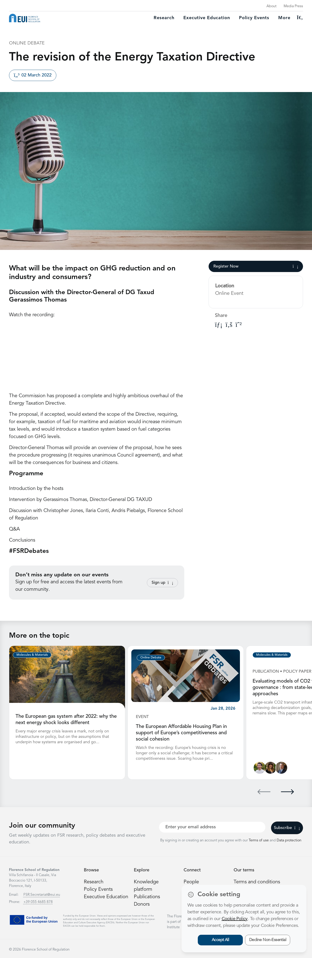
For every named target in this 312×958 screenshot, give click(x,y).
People (191, 882)
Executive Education (106, 896)
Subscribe (287, 828)
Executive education (206, 18)
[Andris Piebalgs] (281, 768)
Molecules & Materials (32, 654)
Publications (147, 896)
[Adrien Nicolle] (259, 768)
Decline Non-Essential (267, 940)
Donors (142, 904)
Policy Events (254, 18)
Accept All (220, 940)
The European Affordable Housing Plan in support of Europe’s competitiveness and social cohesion (181, 733)
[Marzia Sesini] (270, 768)
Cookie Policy (235, 919)
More (284, 18)
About (271, 6)
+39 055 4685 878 (38, 902)
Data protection (289, 840)
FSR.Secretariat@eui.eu (41, 895)
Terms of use (259, 840)
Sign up (162, 583)
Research (164, 18)
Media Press (293, 6)
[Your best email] (212, 827)
